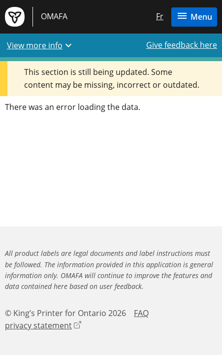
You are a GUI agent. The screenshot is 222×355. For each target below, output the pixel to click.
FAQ (141, 313)
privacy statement (43, 325)
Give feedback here (181, 44)
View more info (40, 45)
